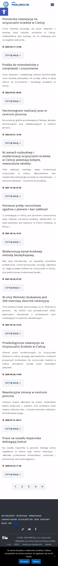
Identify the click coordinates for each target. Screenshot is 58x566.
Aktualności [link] (8, 515)
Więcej (36, 561)
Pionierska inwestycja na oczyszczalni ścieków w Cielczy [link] (23, 20)
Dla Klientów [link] (25, 519)
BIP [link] (10, 523)
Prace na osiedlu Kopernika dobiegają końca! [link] (21, 440)
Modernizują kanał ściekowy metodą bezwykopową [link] (22, 253)
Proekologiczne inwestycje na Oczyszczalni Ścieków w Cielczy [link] (23, 344)
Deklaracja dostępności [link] (32, 544)
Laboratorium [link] (9, 519)
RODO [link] (4, 523)
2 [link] (22, 486)
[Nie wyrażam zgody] (54, 556)
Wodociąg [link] (21, 515)
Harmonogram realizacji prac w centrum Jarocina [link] (24, 112)
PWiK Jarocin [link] (20, 4)
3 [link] (28, 486)
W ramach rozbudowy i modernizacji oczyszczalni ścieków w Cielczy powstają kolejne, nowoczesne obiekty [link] (26, 157)
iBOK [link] (36, 519)
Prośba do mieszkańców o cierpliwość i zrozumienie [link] (20, 66)
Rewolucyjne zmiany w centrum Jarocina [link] (24, 394)
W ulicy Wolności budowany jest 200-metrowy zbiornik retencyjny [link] (25, 299)
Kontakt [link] (45, 519)
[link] (4, 12)
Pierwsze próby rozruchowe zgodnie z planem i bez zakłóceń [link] (25, 207)
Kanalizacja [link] (35, 515)
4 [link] (35, 486)
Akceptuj (24, 561)
